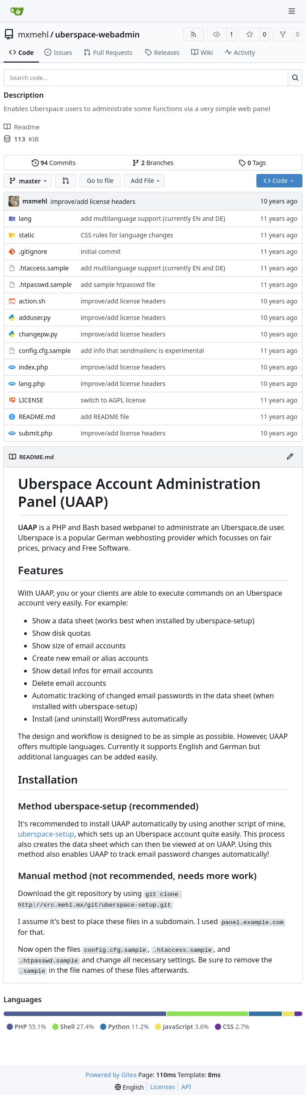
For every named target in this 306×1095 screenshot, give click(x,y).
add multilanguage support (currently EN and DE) (152, 218)
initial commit (100, 251)
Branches (152, 162)
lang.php (32, 383)
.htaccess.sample (44, 268)
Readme (22, 126)
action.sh (32, 301)
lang (25, 218)
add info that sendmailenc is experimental (142, 350)
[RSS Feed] (193, 34)
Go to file (100, 180)
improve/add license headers (92, 201)
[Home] (16, 11)
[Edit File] (290, 457)
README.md (37, 416)
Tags (252, 162)
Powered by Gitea (111, 1074)
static (26, 235)
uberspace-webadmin (97, 34)
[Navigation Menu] (293, 11)
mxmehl (33, 34)
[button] (65, 180)
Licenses (162, 1087)
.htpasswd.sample (45, 284)
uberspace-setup (46, 834)
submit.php (35, 433)
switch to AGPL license (113, 400)
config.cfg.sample (45, 350)
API (186, 1087)
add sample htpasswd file (117, 284)
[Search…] (295, 77)
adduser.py (34, 317)
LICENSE (31, 400)
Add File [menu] (146, 180)
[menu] (129, 1087)
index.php (33, 367)
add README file (104, 416)
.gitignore (33, 251)
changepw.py (38, 334)
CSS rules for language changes (126, 235)
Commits (53, 162)
